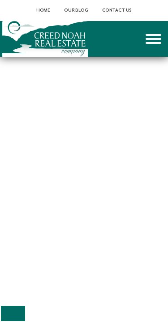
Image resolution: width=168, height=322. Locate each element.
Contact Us (117, 10)
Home (43, 10)
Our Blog (76, 10)
